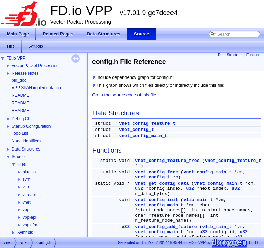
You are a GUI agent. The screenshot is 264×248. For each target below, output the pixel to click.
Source (18, 156)
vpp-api (29, 217)
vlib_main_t (198, 200)
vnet (27, 202)
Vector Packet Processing (35, 65)
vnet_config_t (136, 129)
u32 (139, 188)
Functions (254, 55)
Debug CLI (21, 118)
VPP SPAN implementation (36, 87)
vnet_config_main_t (143, 135)
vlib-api (29, 194)
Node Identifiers (26, 140)
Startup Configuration (31, 126)
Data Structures (26, 149)
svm (26, 179)
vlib (26, 187)
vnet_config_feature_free (167, 160)
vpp (26, 209)
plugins (29, 171)
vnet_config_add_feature (166, 226)
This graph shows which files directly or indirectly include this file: (158, 85)
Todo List (20, 133)
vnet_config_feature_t (147, 123)
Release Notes (25, 73)
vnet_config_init (156, 200)
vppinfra (30, 225)
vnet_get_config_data (162, 183)
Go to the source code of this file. (124, 94)
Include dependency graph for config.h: (133, 77)
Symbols (25, 232)
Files (21, 164)
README (20, 95)
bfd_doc (19, 80)
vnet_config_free (156, 172)
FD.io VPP (15, 58)
